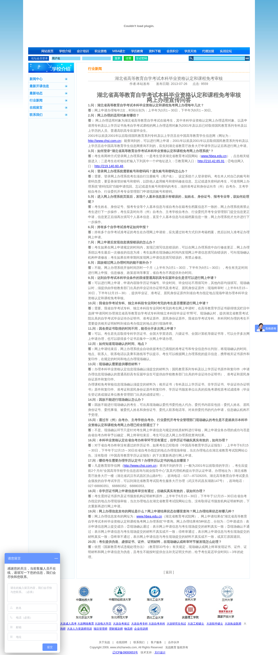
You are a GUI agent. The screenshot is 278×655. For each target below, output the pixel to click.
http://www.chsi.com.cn (104, 141)
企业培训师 (141, 628)
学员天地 (191, 50)
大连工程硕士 (195, 623)
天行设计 (160, 652)
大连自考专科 (139, 623)
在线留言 (36, 107)
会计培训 (83, 50)
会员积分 (173, 50)
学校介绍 (65, 50)
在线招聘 (121, 642)
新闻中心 (36, 79)
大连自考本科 (156, 623)
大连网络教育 (85, 623)
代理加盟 (209, 50)
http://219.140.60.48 (108, 166)
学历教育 (137, 50)
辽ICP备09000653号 (125, 652)
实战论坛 (227, 50)
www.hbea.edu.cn (214, 156)
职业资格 (101, 50)
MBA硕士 (119, 50)
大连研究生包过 (176, 623)
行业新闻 (36, 100)
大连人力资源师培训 (79, 628)
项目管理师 (100, 628)
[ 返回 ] (169, 572)
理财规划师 (116, 628)
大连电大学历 (103, 623)
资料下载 (155, 50)
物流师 (128, 628)
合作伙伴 (173, 642)
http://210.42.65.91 (210, 161)
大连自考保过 (121, 623)
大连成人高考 (68, 623)
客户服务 (156, 642)
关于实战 (104, 642)
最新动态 (36, 93)
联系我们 (36, 115)
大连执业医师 (233, 623)
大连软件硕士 (214, 623)
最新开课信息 (39, 86)
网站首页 (47, 50)
